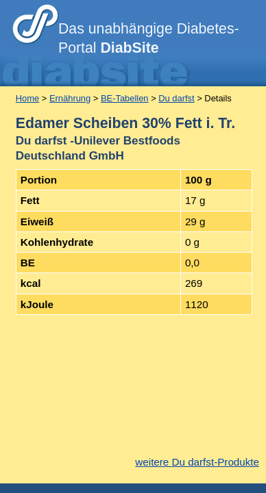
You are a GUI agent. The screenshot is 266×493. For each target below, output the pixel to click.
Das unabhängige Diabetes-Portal (148, 38)
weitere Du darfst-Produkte (197, 462)
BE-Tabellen (125, 98)
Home (27, 98)
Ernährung (69, 98)
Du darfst (176, 98)
